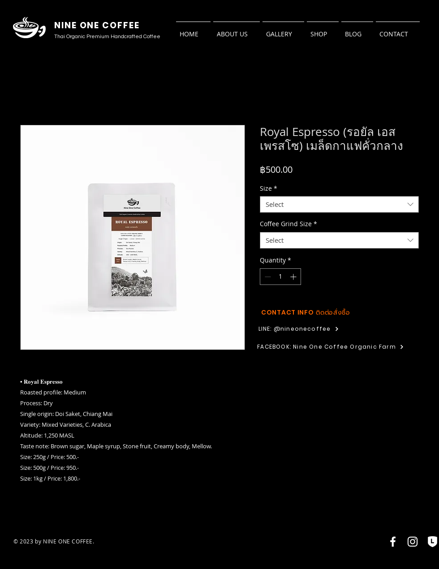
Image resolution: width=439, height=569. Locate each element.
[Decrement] (266, 276)
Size (268, 188)
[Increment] (294, 276)
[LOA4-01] (432, 541)
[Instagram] (412, 541)
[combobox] (339, 204)
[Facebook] (393, 541)
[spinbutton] (280, 276)
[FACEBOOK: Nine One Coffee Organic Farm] (330, 347)
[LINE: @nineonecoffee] (298, 329)
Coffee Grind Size (288, 224)
